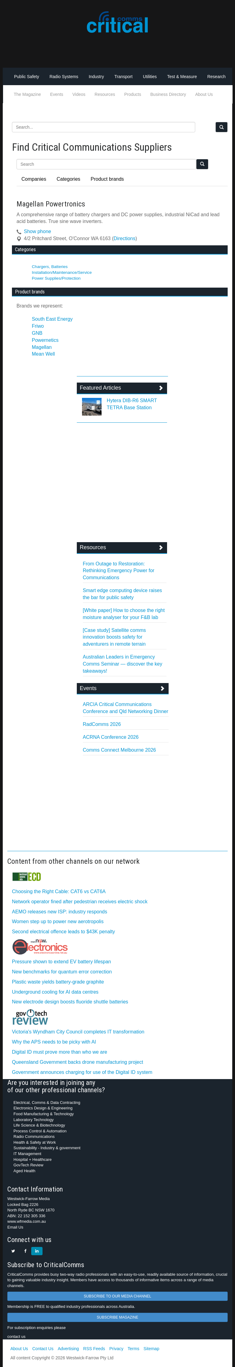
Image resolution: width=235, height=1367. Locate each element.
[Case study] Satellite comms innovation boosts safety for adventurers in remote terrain (114, 637)
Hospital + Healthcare (32, 1159)
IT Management (27, 1153)
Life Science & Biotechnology (39, 1125)
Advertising (68, 1348)
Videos (79, 94)
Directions (124, 238)
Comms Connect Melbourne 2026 (119, 750)
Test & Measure (182, 76)
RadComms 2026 (102, 724)
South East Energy (52, 319)
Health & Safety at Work (34, 1142)
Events (56, 94)
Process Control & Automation (39, 1131)
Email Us (15, 1227)
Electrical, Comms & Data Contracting (46, 1102)
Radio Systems (64, 76)
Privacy (116, 1348)
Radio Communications (33, 1136)
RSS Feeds (94, 1348)
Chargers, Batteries (50, 266)
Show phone (37, 231)
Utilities (150, 76)
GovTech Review (28, 1165)
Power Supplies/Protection (56, 278)
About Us (204, 94)
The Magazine (27, 94)
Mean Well (43, 354)
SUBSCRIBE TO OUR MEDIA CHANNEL (117, 1296)
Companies (33, 179)
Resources (105, 94)
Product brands (107, 179)
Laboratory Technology (33, 1119)
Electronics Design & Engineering (43, 1108)
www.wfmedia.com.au (26, 1221)
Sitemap (151, 1348)
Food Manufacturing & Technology (43, 1114)
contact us (16, 1336)
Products (132, 94)
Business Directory (168, 94)
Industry (96, 76)
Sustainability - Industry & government (46, 1148)
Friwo (38, 326)
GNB (37, 333)
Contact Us (42, 1348)
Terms (133, 1348)
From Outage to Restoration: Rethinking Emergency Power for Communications (119, 570)
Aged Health (24, 1171)
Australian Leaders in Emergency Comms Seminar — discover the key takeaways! (122, 664)
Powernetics (45, 340)
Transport (123, 76)
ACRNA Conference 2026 (111, 737)
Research (216, 76)
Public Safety (26, 76)
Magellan (42, 347)
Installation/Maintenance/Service (62, 272)
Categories (68, 179)
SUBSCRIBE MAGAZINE (117, 1317)
